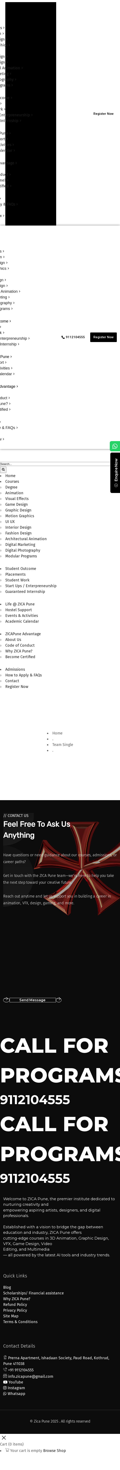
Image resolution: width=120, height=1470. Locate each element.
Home (57, 733)
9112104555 (35, 1099)
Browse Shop (54, 1450)
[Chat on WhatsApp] (115, 446)
